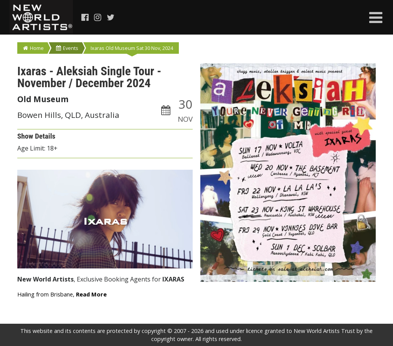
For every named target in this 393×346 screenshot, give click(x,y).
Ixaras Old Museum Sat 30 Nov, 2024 (132, 48)
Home (33, 48)
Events (67, 48)
